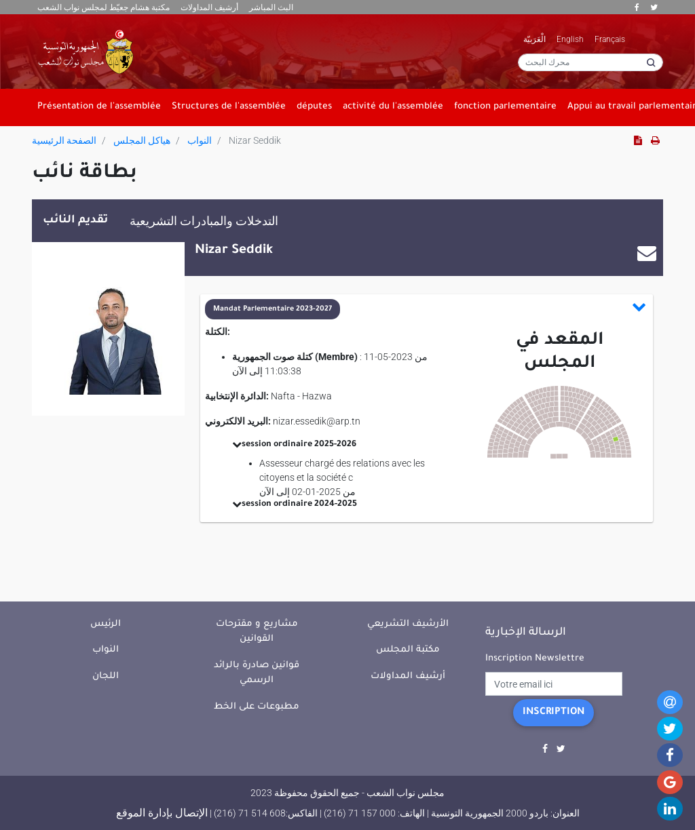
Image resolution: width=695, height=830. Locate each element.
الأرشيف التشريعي (408, 624)
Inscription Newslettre (534, 659)
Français (610, 39)
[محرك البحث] (590, 62)
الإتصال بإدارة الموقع (162, 812)
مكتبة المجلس (408, 650)
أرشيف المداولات (209, 7)
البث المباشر (271, 7)
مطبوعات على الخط (256, 707)
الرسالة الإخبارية (525, 633)
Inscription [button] (553, 712)
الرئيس (105, 624)
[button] (426, 309)
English (570, 39)
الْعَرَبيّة (534, 39)
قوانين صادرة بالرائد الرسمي (256, 673)
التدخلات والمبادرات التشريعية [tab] (204, 221)
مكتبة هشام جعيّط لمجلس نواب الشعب (103, 7)
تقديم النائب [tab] (75, 220)
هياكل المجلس (141, 140)
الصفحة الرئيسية (64, 140)
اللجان (105, 676)
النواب (199, 140)
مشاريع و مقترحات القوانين (257, 632)
